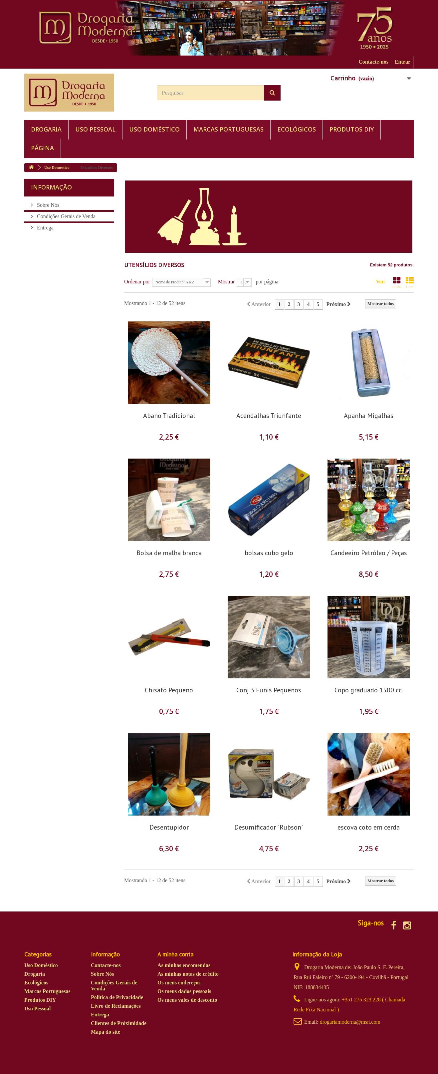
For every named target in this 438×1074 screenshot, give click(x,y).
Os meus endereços (178, 982)
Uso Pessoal (95, 129)
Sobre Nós (47, 205)
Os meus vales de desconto (187, 1000)
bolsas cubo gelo (269, 553)
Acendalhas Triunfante (268, 416)
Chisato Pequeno (169, 690)
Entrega (45, 227)
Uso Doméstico (154, 129)
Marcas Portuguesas (228, 129)
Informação (51, 187)
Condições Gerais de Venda (66, 216)
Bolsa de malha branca (169, 553)
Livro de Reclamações (116, 1006)
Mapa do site (105, 1032)
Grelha (397, 282)
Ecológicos (296, 129)
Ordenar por (137, 281)
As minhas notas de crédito (188, 974)
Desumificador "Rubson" (269, 827)
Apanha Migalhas (368, 416)
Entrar (402, 62)
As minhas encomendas (183, 965)
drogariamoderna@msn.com (350, 1022)
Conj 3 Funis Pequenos (268, 690)
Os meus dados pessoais (184, 991)
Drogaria (46, 129)
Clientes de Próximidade (118, 1023)
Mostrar (226, 281)
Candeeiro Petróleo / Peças (368, 553)
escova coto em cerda (368, 827)
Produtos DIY (351, 129)
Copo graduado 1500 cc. (368, 690)
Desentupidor (169, 827)
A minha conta (175, 954)
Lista (410, 282)
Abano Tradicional (169, 416)
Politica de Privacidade (117, 997)
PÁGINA (42, 148)
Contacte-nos (373, 62)
